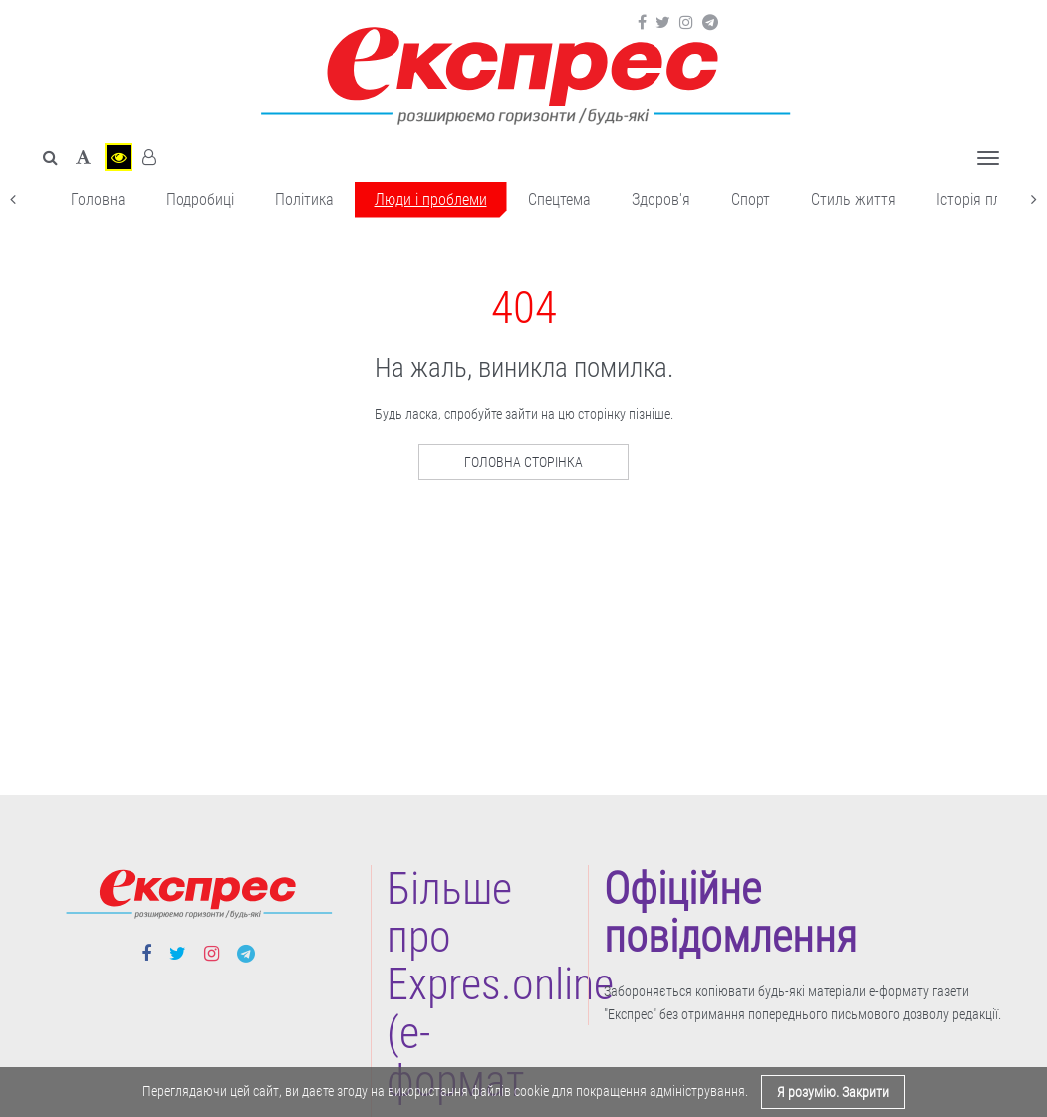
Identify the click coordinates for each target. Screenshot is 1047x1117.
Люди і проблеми (431, 199)
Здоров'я (661, 199)
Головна (98, 199)
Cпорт (750, 199)
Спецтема (559, 199)
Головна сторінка (523, 462)
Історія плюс (977, 199)
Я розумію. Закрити (833, 1092)
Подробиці (200, 199)
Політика (304, 199)
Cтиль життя (853, 199)
